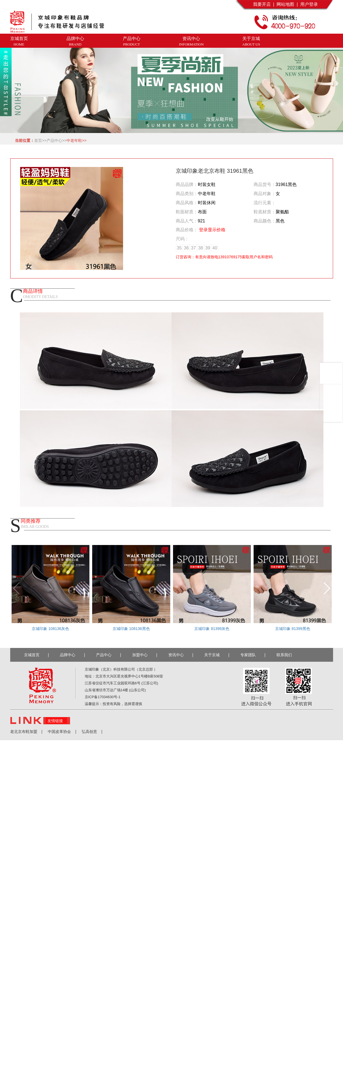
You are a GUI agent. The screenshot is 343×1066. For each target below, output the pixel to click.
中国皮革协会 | (59, 731)
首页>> (40, 140)
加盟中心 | (144, 655)
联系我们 (285, 655)
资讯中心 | (180, 655)
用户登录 (308, 4)
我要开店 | (263, 4)
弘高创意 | (89, 731)
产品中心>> (57, 140)
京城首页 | (36, 655)
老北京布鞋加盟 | (26, 731)
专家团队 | (252, 655)
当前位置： (23, 140)
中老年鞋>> (76, 140)
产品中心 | (108, 655)
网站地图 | (286, 4)
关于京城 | (216, 655)
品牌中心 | (72, 655)
